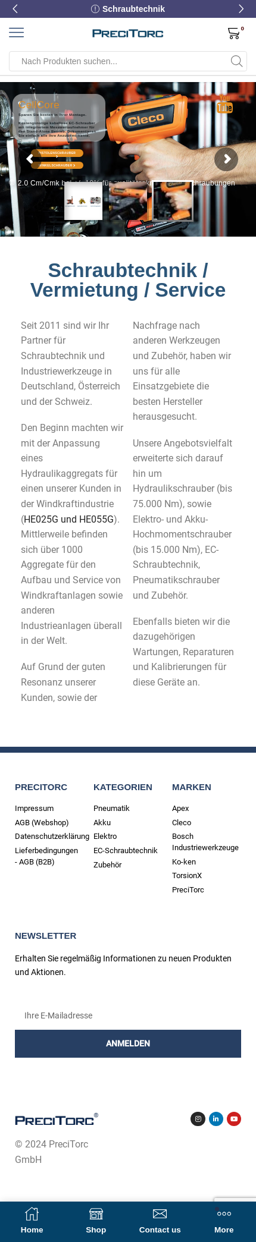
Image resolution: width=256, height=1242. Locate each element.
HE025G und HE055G (69, 519)
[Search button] (236, 61)
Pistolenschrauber (57, 154)
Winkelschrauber (57, 165)
